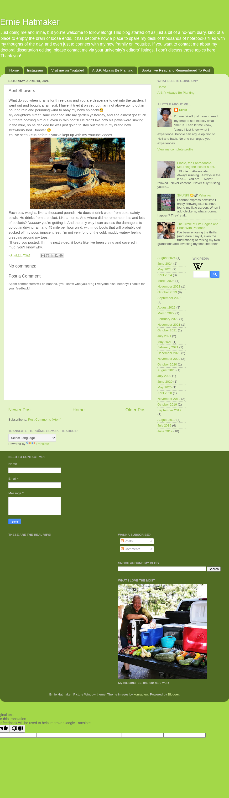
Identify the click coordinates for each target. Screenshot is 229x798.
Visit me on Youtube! (67, 70)
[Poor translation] (17, 729)
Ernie (183, 110)
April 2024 (164, 275)
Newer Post (20, 409)
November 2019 (168, 399)
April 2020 (164, 393)
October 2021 (167, 330)
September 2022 (169, 298)
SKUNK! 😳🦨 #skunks (194, 195)
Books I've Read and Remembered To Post (175, 70)
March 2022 (165, 313)
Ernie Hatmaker (30, 22)
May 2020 (164, 387)
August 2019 (166, 420)
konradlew (141, 694)
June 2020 (164, 381)
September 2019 (169, 410)
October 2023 (167, 292)
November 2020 (168, 358)
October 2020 (167, 364)
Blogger (173, 694)
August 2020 (166, 370)
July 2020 (164, 376)
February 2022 (167, 319)
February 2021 (167, 347)
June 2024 (164, 263)
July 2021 (164, 336)
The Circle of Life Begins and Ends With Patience (197, 226)
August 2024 (166, 258)
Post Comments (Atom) (45, 419)
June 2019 (164, 431)
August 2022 (166, 307)
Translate (37, 444)
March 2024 (165, 281)
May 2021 (164, 342)
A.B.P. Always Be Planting (112, 70)
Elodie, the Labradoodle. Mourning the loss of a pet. (196, 165)
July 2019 (164, 425)
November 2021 (168, 324)
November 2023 (168, 286)
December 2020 (168, 353)
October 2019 (167, 404)
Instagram (35, 70)
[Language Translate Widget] (32, 438)
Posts (127, 541)
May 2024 (164, 269)
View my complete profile (175, 149)
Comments (130, 549)
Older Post (136, 409)
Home (14, 70)
